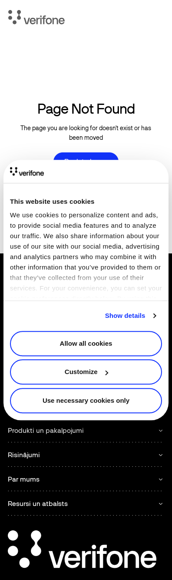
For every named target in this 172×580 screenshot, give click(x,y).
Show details (125, 315)
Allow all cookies (86, 343)
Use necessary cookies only (86, 400)
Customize (86, 371)
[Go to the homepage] (82, 550)
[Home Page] (36, 18)
